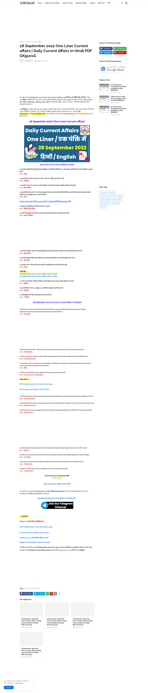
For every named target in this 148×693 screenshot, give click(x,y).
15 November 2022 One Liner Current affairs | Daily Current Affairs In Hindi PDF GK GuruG (31, 651)
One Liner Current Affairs (33, 41)
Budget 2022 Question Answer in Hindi (35, 542)
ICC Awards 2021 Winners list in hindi (34, 533)
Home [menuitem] (40, 3)
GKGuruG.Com (64, 550)
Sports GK (115, 203)
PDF (114, 196)
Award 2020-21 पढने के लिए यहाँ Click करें (34, 538)
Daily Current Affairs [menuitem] (52, 3)
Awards (103, 192)
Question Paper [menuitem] (81, 3)
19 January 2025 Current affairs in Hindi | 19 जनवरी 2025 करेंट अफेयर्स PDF (118, 109)
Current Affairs (105, 196)
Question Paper (105, 199)
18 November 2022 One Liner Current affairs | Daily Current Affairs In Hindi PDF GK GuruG (57, 622)
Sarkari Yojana (105, 203)
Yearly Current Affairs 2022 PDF (57, 484)
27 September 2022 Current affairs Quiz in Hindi (38, 276)
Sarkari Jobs (117, 199)
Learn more (19, 683)
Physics (120, 196)
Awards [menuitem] (92, 3)
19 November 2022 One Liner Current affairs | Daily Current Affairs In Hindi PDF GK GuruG (31, 622)
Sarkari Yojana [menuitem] (68, 3)
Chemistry (111, 192)
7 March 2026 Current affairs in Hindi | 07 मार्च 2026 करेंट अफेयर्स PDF (118, 98)
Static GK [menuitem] (101, 3)
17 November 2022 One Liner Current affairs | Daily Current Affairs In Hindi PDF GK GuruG (83, 622)
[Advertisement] (74, 23)
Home (22, 41)
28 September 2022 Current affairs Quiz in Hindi (38, 274)
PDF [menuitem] (109, 3)
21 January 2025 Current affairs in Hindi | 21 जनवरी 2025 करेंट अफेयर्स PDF (118, 87)
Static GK (103, 207)
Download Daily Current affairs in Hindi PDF (57, 498)
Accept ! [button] (9, 687)
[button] (122, 3)
